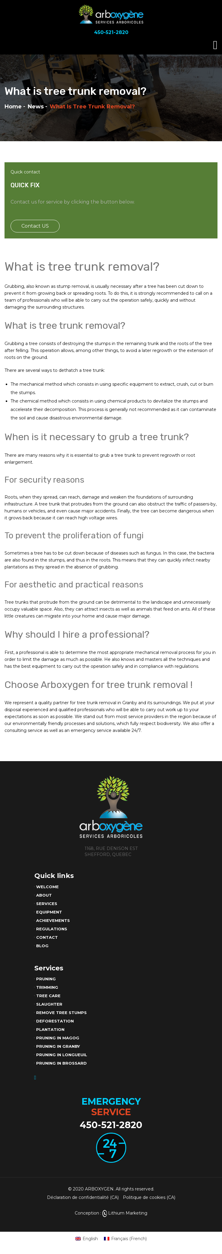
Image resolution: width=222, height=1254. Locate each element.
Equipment (49, 912)
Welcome (47, 886)
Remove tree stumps (61, 1012)
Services (46, 903)
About (44, 895)
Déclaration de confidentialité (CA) (83, 1197)
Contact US (35, 226)
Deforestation (55, 1021)
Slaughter (49, 1004)
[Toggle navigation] (215, 45)
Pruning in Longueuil (61, 1054)
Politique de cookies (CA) (149, 1197)
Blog (42, 945)
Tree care (48, 995)
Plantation (50, 1029)
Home (13, 106)
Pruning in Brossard (61, 1063)
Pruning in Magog (57, 1037)
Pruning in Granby (58, 1046)
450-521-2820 (111, 1125)
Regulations (51, 928)
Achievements (53, 920)
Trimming (47, 987)
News (36, 106)
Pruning (46, 978)
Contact (47, 937)
